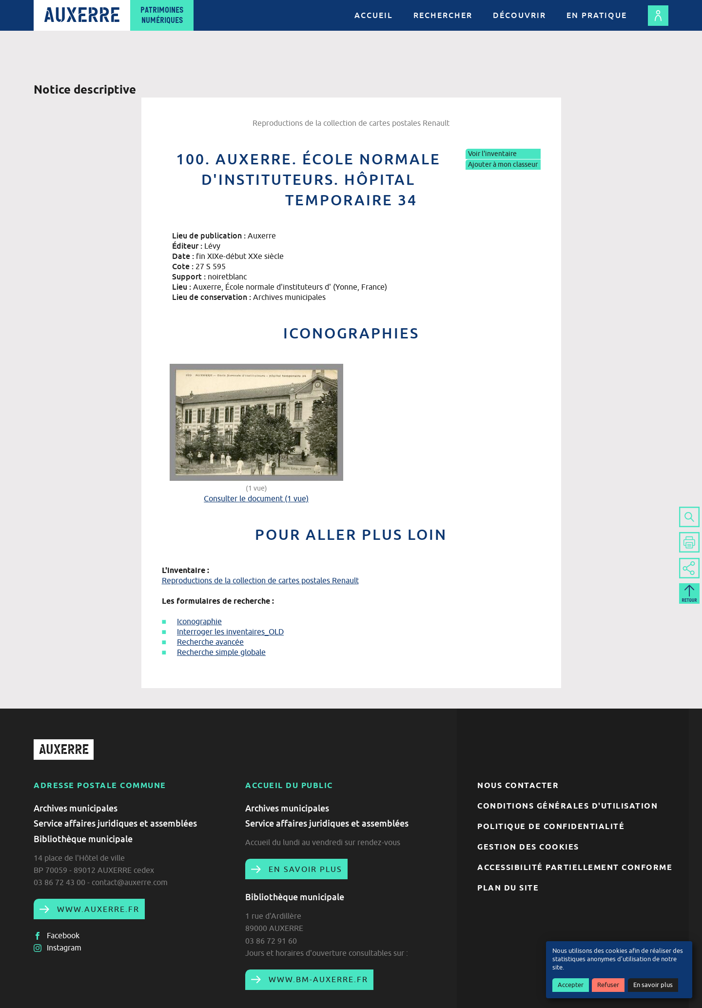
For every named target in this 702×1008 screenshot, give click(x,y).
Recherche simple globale (221, 652)
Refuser (608, 984)
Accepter (571, 984)
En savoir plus (653, 984)
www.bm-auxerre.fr (317, 979)
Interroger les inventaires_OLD (230, 631)
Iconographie (199, 621)
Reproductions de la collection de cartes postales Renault (260, 580)
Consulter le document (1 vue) (256, 498)
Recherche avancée (210, 641)
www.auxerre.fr (96, 909)
